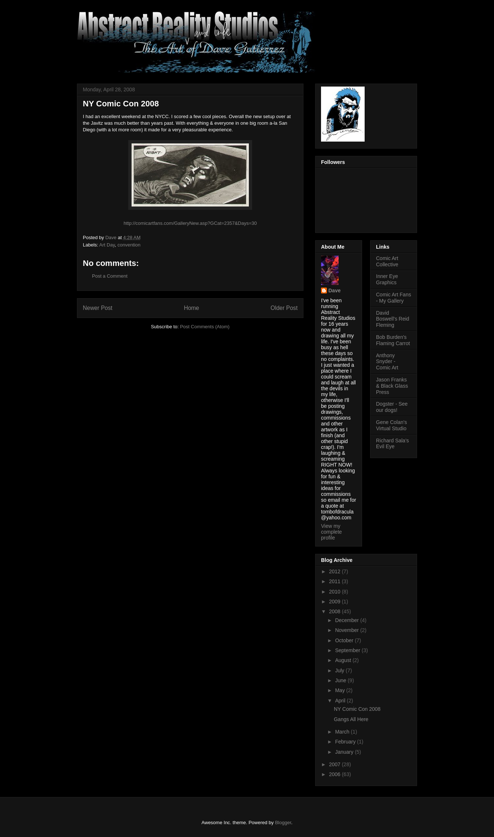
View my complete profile (331, 532)
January (345, 752)
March (343, 732)
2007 (335, 764)
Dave (334, 290)
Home (191, 308)
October (345, 640)
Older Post (284, 308)
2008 (335, 611)
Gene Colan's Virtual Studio (391, 425)
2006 (335, 774)
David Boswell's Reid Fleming (392, 319)
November (347, 630)
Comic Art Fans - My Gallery (393, 298)
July (340, 670)
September (348, 650)
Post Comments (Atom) (204, 326)
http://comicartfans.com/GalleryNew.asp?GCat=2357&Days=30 (190, 223)
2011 (335, 581)
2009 (335, 601)
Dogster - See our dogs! (392, 407)
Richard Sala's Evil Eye (392, 444)
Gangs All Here (351, 719)
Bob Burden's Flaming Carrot (393, 340)
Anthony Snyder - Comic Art (387, 361)
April (341, 700)
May (340, 690)
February (346, 742)
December (347, 620)
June (341, 680)
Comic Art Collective (387, 261)
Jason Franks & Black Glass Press (392, 386)
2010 (335, 592)
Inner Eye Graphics (387, 279)
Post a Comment (110, 276)
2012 (335, 571)
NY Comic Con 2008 (357, 709)
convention (128, 245)
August (343, 660)
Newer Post (98, 308)
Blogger (283, 822)
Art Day (107, 245)
